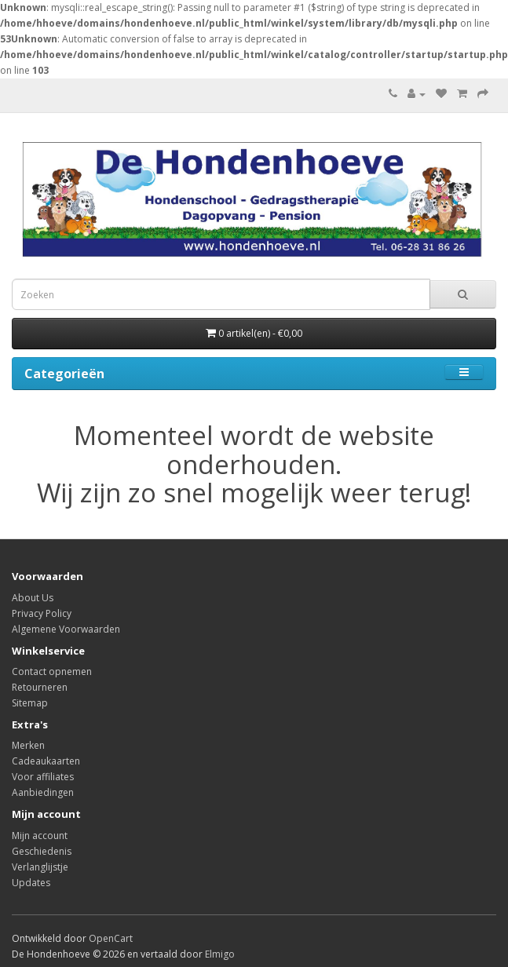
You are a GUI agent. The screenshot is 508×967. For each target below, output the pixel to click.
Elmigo (220, 954)
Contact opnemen (52, 671)
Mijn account (40, 835)
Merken (28, 745)
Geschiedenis (41, 851)
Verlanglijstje (40, 867)
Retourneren (40, 687)
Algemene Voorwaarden (66, 629)
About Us (32, 597)
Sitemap (30, 703)
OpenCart (111, 938)
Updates (31, 882)
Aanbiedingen (43, 792)
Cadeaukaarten (46, 761)
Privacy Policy (41, 613)
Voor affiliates (43, 776)
